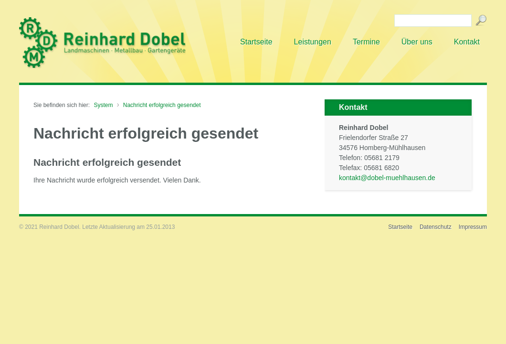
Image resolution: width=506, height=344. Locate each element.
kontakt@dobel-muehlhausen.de (387, 178)
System (103, 105)
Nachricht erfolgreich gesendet (162, 105)
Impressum (473, 227)
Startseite (400, 227)
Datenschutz (436, 227)
